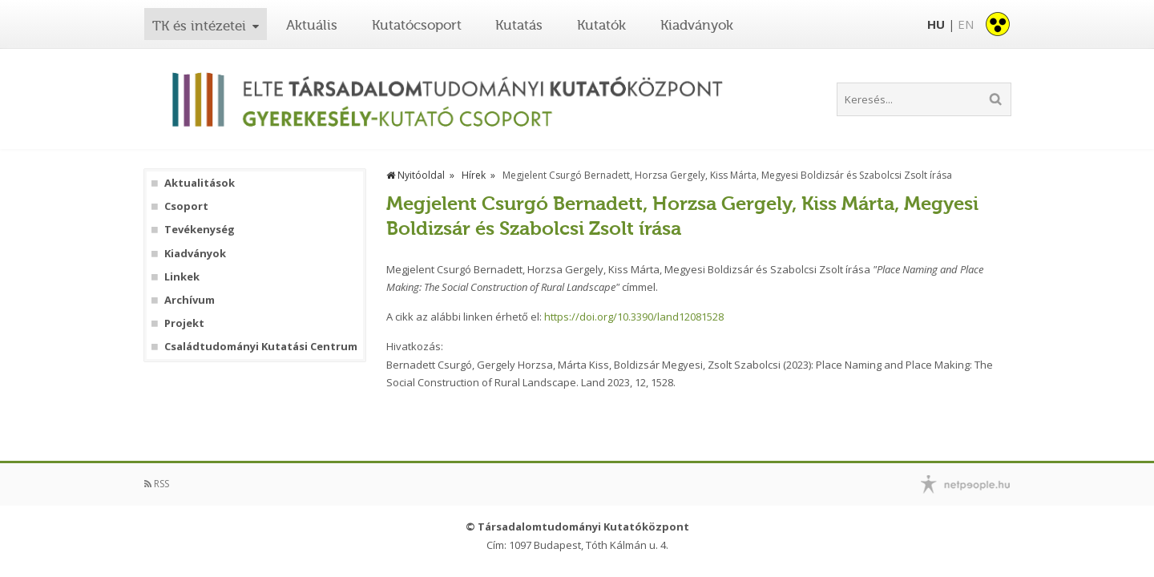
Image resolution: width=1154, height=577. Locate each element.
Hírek (474, 175)
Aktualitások (199, 183)
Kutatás (519, 25)
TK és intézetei (199, 26)
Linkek (182, 277)
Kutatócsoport (417, 25)
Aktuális (311, 25)
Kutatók (601, 25)
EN (966, 24)
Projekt (184, 323)
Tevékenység (199, 229)
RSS (156, 483)
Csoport (186, 206)
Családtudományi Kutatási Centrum (260, 346)
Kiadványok (696, 25)
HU (936, 24)
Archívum (189, 300)
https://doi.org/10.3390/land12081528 (634, 316)
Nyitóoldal (415, 175)
